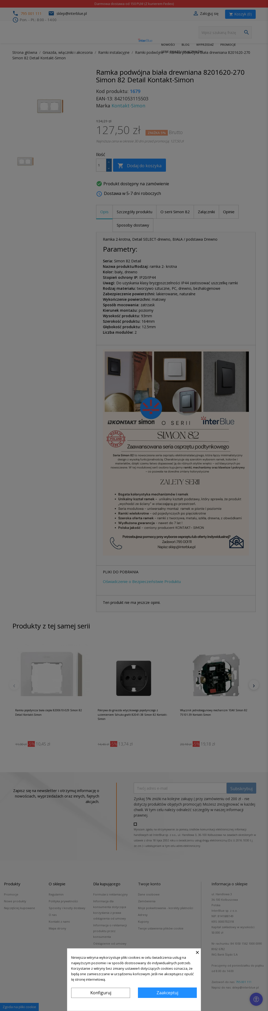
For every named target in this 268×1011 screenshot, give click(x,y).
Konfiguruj (100, 993)
